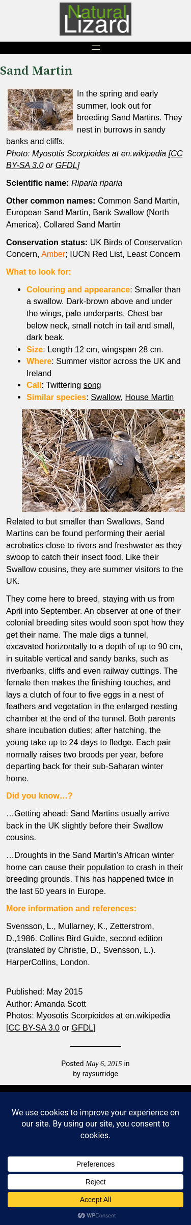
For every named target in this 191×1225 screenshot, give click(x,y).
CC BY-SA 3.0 (34, 1027)
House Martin (149, 397)
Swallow (105, 397)
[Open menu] (96, 48)
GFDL (66, 165)
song (92, 384)
